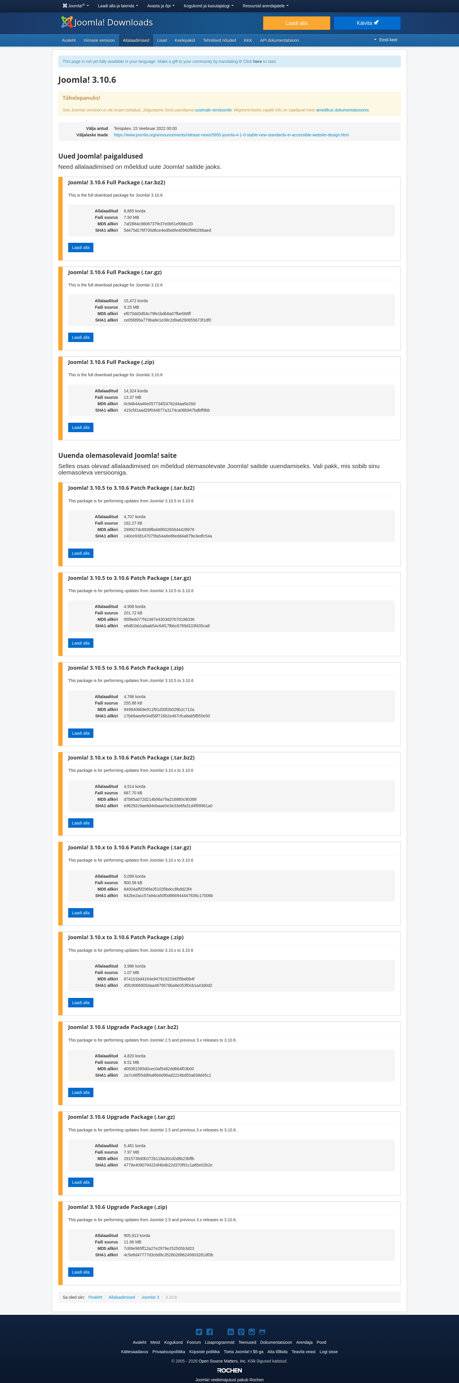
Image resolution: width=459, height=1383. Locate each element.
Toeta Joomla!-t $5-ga (243, 1351)
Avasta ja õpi (161, 6)
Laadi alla (297, 23)
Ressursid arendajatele (266, 6)
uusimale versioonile (213, 110)
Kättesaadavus (134, 1351)
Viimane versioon (99, 40)
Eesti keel (385, 39)
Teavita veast (304, 1351)
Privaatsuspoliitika (168, 1351)
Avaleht (69, 40)
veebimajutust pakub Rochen (229, 1379)
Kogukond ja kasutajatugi (209, 6)
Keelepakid (185, 40)
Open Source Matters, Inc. (222, 1361)
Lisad (162, 40)
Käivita (367, 23)
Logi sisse (329, 1351)
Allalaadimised (136, 40)
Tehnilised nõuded (219, 40)
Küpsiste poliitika (204, 1351)
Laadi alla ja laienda (118, 6)
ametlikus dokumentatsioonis (342, 110)
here (257, 61)
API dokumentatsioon (279, 40)
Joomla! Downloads (107, 22)
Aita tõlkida (277, 1351)
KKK (248, 40)
